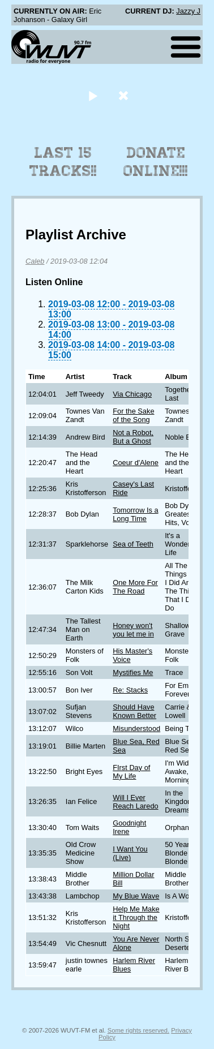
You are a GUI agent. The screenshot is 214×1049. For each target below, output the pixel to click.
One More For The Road (135, 586)
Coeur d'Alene (136, 462)
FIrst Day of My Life (131, 771)
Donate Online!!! (155, 162)
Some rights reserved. (138, 1030)
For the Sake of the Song (133, 415)
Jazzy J (188, 11)
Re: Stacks (130, 690)
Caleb (34, 261)
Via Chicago (132, 394)
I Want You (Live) (130, 853)
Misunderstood (136, 728)
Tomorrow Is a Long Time (135, 514)
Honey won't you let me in (133, 629)
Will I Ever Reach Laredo (135, 801)
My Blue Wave (136, 896)
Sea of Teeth (133, 544)
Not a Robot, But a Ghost (133, 436)
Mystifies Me (133, 672)
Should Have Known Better (134, 711)
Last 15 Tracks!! (63, 162)
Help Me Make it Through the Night (136, 917)
